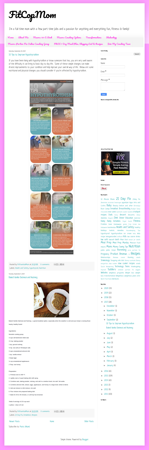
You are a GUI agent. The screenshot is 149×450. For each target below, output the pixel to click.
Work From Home (106, 279)
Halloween (104, 227)
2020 (106, 288)
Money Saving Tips (120, 247)
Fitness (137, 221)
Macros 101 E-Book (42, 37)
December (111, 306)
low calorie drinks (133, 237)
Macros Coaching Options (69, 37)
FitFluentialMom (23, 264)
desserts (131, 215)
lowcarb (111, 240)
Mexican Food (135, 243)
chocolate (104, 212)
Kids (124, 236)
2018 (106, 297)
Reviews (115, 257)
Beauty (115, 206)
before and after (126, 206)
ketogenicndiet (111, 237)
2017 (106, 302)
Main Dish (124, 240)
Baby (109, 205)
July (109, 338)
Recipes (34, 415)
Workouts (115, 279)
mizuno (103, 247)
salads (138, 257)
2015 (106, 376)
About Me (23, 37)
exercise (137, 218)
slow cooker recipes (126, 263)
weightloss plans (130, 276)
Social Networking (107, 267)
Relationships (105, 257)
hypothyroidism (116, 234)
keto (134, 234)
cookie (125, 212)
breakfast (27, 415)
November (111, 311)
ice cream (127, 234)
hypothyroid (33, 268)
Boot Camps (105, 209)
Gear (110, 224)
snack (138, 264)
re (129, 254)
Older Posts (89, 421)
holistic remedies (116, 230)
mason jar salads (134, 240)
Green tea (136, 224)
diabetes (104, 218)
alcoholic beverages (114, 203)
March (110, 356)
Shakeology (111, 37)
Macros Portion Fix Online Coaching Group (28, 44)
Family (103, 221)
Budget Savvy (135, 209)
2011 (106, 394)
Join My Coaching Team (118, 44)
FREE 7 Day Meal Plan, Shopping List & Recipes (78, 44)
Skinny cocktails (130, 261)
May (109, 347)
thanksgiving (135, 267)
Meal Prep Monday (121, 243)
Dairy (116, 215)
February (111, 361)
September (111, 320)
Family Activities (114, 221)
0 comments (44, 264)
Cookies (130, 212)
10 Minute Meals (108, 199)
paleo (103, 250)
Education (129, 218)
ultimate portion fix (126, 270)
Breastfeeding (124, 209)
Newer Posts (14, 421)
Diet (116, 218)
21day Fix (136, 199)
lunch (117, 240)
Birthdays (137, 206)
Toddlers (112, 269)
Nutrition (42, 268)
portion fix (136, 250)
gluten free (127, 224)
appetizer (125, 203)
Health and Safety (21, 268)
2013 (106, 385)
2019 (106, 293)
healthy (137, 227)
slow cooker (113, 264)
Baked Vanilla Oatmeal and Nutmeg (23, 277)
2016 (106, 371)
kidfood (119, 237)
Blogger (85, 440)
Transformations (93, 37)
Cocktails (119, 212)
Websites (104, 273)
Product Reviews (118, 254)
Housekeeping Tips (133, 231)
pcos (129, 250)
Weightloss (120, 276)
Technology (119, 266)
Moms (109, 246)
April (109, 352)
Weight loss (129, 273)
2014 (106, 380)
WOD (138, 276)
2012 (106, 389)
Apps (131, 203)
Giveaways (117, 224)
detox (138, 215)
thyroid (103, 270)
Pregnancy (105, 254)
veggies (138, 270)
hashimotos (112, 227)
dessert (123, 215)
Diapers (110, 218)
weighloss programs (116, 273)
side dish (121, 260)
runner (123, 257)
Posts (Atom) (25, 427)
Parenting (121, 250)
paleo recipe (111, 250)
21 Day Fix (19, 415)
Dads (111, 215)
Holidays (104, 230)
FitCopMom (32, 14)
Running (130, 257)
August (110, 333)
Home (11, 37)
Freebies (104, 224)
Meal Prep (106, 242)
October (110, 315)
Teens (127, 266)
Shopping (114, 260)
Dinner (121, 218)
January (110, 365)
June (109, 343)
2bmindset (104, 203)
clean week (112, 212)
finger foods (127, 221)
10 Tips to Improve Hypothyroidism (24, 55)
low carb (104, 240)
